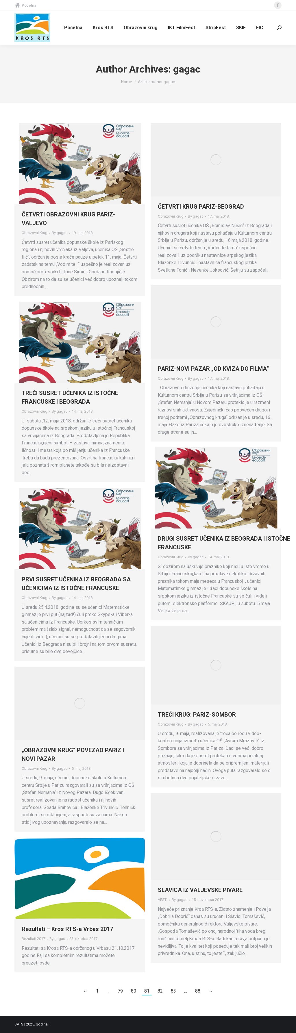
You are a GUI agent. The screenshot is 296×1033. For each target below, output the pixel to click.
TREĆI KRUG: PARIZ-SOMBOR (197, 714)
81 (146, 991)
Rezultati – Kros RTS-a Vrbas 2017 (67, 929)
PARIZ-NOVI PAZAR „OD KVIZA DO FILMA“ (213, 368)
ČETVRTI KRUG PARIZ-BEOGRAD (201, 206)
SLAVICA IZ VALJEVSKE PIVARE (200, 890)
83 (173, 991)
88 (197, 991)
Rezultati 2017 (33, 938)
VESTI (162, 899)
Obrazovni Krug (34, 233)
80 (133, 991)
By (59, 233)
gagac (186, 69)
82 (160, 991)
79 (120, 991)
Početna (25, 5)
